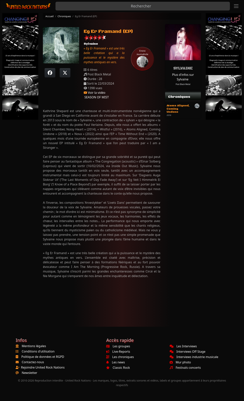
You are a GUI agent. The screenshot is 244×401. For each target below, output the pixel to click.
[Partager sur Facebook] (49, 73)
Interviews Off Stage (187, 351)
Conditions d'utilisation (38, 351)
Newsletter (29, 373)
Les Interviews (183, 346)
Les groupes (118, 346)
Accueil (49, 16)
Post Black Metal (183, 84)
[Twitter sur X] (65, 73)
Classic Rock (118, 367)
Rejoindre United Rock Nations (43, 367)
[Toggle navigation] (236, 6)
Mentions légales (34, 346)
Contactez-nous (33, 362)
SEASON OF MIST (96, 97)
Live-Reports (118, 351)
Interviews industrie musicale (194, 357)
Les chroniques (120, 357)
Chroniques (64, 16)
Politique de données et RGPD (42, 357)
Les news (115, 362)
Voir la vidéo (94, 93)
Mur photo (180, 362)
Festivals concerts (185, 367)
